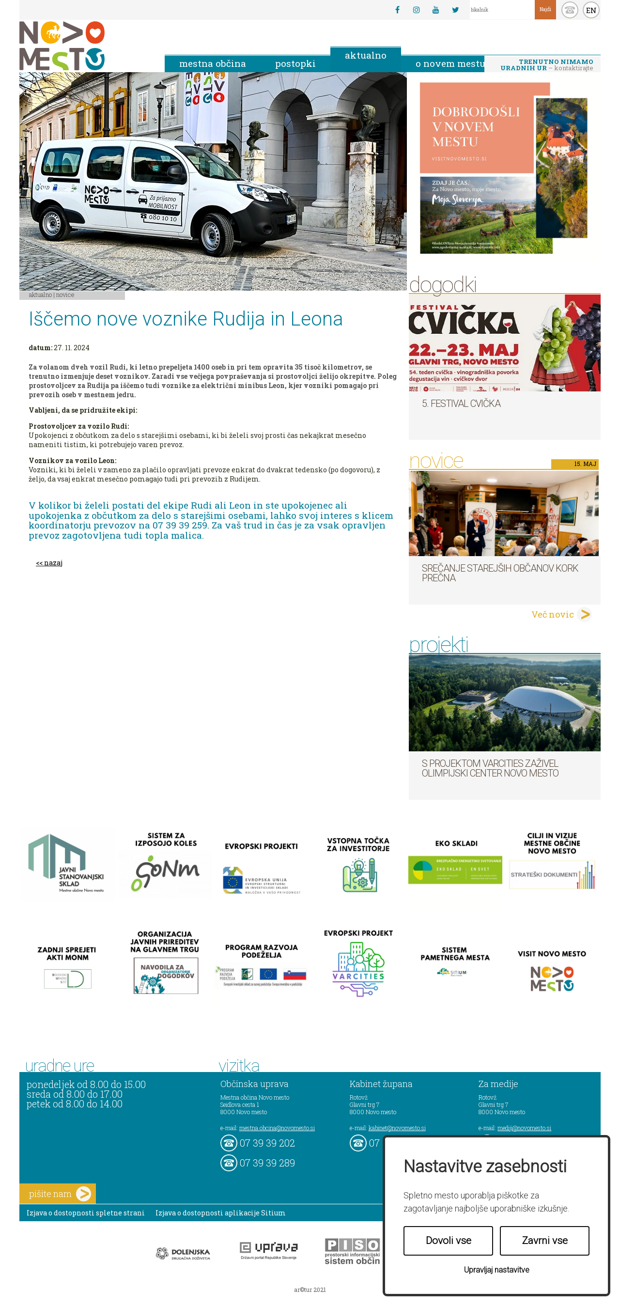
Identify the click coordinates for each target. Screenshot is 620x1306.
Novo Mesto (84, 45)
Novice (65, 294)
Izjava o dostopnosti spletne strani (86, 1212)
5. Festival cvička (461, 403)
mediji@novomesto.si (524, 1128)
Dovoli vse (448, 1240)
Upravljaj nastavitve (496, 1270)
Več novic (552, 614)
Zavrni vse (545, 1240)
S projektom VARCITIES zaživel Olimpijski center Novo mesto (490, 768)
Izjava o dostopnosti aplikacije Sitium (220, 1212)
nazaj (53, 562)
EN (591, 10)
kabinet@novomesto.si (397, 1128)
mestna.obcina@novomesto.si (277, 1128)
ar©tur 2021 (310, 1289)
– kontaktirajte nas (546, 65)
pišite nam (60, 1193)
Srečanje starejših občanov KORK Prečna (500, 573)
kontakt (569, 9)
